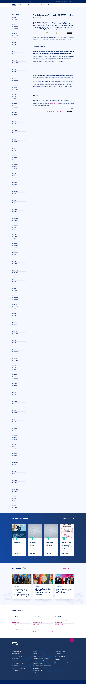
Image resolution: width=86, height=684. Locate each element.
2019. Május (14, 204)
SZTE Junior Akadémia (36, 624)
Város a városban (57, 626)
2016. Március (14, 290)
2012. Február (14, 401)
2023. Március (14, 101)
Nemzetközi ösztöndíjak (15, 622)
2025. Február (14, 49)
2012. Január (14, 403)
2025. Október (14, 31)
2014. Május (14, 340)
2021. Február (14, 157)
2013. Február (14, 374)
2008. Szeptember (15, 493)
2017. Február (14, 265)
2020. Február (14, 184)
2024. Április (14, 71)
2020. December (15, 161)
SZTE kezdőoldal (14, 1)
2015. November (15, 299)
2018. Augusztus (15, 225)
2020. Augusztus (15, 171)
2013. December (15, 351)
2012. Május (14, 394)
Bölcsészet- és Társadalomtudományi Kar (18, 654)
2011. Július (14, 417)
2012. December (15, 378)
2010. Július (14, 444)
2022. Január (14, 132)
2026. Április (14, 17)
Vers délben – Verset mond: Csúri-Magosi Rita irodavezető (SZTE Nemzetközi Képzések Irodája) (67, 545)
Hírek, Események (62, 4)
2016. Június (14, 283)
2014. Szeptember (15, 331)
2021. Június (14, 148)
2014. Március (14, 344)
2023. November (15, 82)
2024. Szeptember (15, 60)
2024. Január (14, 78)
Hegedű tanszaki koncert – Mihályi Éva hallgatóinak (35, 544)
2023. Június (14, 94)
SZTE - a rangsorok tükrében (37, 622)
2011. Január (14, 430)
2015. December (15, 297)
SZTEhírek (19, 9)
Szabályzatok (35, 653)
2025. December (15, 26)
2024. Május (14, 69)
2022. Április (14, 125)
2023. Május (14, 96)
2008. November (15, 489)
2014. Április (14, 342)
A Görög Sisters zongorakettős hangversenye (49, 544)
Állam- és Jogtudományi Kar (16, 651)
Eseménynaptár (66, 518)
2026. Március (14, 19)
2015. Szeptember (15, 304)
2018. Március (14, 236)
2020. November (15, 164)
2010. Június (14, 446)
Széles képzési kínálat (36, 620)
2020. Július (14, 173)
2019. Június (14, 202)
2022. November (15, 110)
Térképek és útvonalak (60, 656)
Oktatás (29, 4)
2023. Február (14, 103)
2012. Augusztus (15, 387)
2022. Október (14, 112)
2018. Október (14, 220)
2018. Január (14, 241)
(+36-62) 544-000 (59, 653)
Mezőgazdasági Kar (15, 665)
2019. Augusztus (15, 198)
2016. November (15, 272)
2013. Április (14, 369)
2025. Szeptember (15, 33)
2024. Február (14, 76)
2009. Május (14, 475)
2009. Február (14, 482)
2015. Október (14, 301)
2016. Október (14, 274)
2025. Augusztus (15, 35)
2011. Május (14, 421)
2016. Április (14, 288)
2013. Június (14, 365)
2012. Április (14, 396)
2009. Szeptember (15, 466)
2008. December (15, 487)
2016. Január (14, 295)
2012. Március (14, 399)
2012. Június (14, 392)
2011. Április (14, 423)
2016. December (15, 270)
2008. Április (14, 502)
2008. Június (14, 500)
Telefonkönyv (58, 1)
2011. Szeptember (15, 412)
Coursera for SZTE (15, 626)
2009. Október (14, 464)
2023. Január (14, 105)
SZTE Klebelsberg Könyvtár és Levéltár (39, 626)
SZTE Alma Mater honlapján (54, 103)
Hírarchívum (23, 9)
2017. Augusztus (15, 252)
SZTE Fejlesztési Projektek (37, 663)
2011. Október (14, 410)
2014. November (15, 326)
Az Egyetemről (22, 4)
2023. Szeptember (15, 87)
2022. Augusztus (15, 116)
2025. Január (14, 51)
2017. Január (14, 268)
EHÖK (34, 661)
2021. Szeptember (15, 141)
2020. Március (14, 182)
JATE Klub (34, 631)
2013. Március (14, 371)
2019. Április (14, 207)
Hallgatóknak (31, 1)
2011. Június (14, 419)
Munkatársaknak (37, 1)
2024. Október (14, 58)
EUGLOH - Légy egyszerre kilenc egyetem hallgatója (20, 629)
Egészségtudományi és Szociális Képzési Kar (19, 656)
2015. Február (14, 320)
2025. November (15, 28)
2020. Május (14, 177)
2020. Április (14, 180)
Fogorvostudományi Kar (15, 658)
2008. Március (14, 507)
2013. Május (14, 367)
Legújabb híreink (16, 586)
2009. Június (14, 473)
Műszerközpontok (51, 4)
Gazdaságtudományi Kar (16, 660)
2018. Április (14, 234)
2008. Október (14, 491)
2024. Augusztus (15, 62)
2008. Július (14, 498)
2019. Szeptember (15, 195)
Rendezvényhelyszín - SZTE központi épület (40, 660)
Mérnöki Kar (14, 666)
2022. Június (14, 121)
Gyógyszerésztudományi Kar (16, 661)
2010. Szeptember (15, 439)
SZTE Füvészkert (36, 629)
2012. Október (14, 383)
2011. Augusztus (15, 414)
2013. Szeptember (15, 358)
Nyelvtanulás (14, 624)
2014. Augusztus (15, 333)
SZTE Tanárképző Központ (16, 670)
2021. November (15, 137)
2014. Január (14, 349)
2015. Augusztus (15, 306)
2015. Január (14, 322)
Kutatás (36, 4)
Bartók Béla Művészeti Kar (16, 653)
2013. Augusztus (15, 360)
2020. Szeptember (15, 168)
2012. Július (14, 390)
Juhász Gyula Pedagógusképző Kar (17, 663)
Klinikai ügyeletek (36, 674)
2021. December (15, 134)
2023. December (15, 80)
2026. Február (14, 21)
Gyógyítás (43, 4)
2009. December (15, 460)
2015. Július (14, 308)
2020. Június (14, 175)
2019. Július (14, 200)
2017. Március (14, 263)
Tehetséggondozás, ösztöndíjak (17, 620)
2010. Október (14, 437)
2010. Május (14, 448)
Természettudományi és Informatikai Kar (18, 672)
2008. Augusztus (15, 496)
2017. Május (14, 259)
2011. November (15, 408)
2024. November (15, 55)
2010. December (15, 432)
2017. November (15, 245)
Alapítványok (35, 651)
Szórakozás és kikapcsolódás (59, 624)
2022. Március (14, 128)
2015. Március (27, 9)
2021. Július (14, 146)
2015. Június (14, 311)
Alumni (44, 1)
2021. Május (14, 150)
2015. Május (14, 313)
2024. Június (14, 67)
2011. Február (14, 428)
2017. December (15, 243)
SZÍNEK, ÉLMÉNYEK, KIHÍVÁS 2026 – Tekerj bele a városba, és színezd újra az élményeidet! (43, 591)
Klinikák (34, 672)
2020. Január (14, 186)
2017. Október (14, 247)
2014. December (15, 324)
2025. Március (14, 46)
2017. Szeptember (15, 250)
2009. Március (14, 480)
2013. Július (14, 362)
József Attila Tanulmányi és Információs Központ (41, 658)
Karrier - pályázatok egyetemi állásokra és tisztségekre (42, 665)
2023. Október (14, 85)
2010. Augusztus (15, 441)
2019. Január (14, 213)
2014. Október (14, 329)
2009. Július (14, 471)
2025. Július (14, 37)
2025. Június (14, 40)
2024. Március (14, 73)
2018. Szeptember (15, 222)
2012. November (15, 381)
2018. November (15, 218)
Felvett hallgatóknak (25, 1)
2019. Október (14, 193)
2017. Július (14, 254)
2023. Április (14, 98)
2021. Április (14, 152)
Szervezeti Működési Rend (37, 654)
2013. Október (14, 356)
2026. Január (14, 24)
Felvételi (19, 1)
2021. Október (14, 139)
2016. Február (14, 292)
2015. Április (14, 315)
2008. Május (14, 505)
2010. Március (14, 453)
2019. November (15, 191)
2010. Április (14, 451)
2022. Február (14, 130)
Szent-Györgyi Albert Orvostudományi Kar (18, 668)
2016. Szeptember (15, 277)
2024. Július (14, 64)
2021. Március (14, 155)
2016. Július (14, 281)
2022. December (15, 107)
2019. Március (14, 209)
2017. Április (14, 261)
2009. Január (14, 484)
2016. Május (14, 286)
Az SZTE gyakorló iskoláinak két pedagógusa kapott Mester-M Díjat (64, 590)
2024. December (15, 53)
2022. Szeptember (15, 114)
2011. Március (14, 426)
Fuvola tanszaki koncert (17, 543)
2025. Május (14, 42)
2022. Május (14, 123)
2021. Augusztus (15, 143)
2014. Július (14, 335)
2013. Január (14, 376)
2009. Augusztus (15, 469)
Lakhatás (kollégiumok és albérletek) (61, 620)
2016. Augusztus (15, 279)
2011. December (15, 405)
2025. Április (14, 44)
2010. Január (14, 457)
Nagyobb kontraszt (73, 1)
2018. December (15, 216)
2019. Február (14, 211)
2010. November (15, 435)
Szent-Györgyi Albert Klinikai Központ (39, 670)
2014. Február (14, 347)
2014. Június (14, 338)
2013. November (15, 353)
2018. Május (14, 231)
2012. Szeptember (15, 385)
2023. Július (14, 91)
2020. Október (14, 166)
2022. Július (14, 119)
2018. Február (14, 238)
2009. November (15, 462)
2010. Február (14, 455)
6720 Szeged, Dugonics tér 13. (61, 651)
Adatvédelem (64, 1)
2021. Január (14, 159)
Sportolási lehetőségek (58, 622)
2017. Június (14, 256)
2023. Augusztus (15, 89)
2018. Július (14, 227)
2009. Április (14, 478)
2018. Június (14, 229)
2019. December (15, 189)
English (70, 1)
